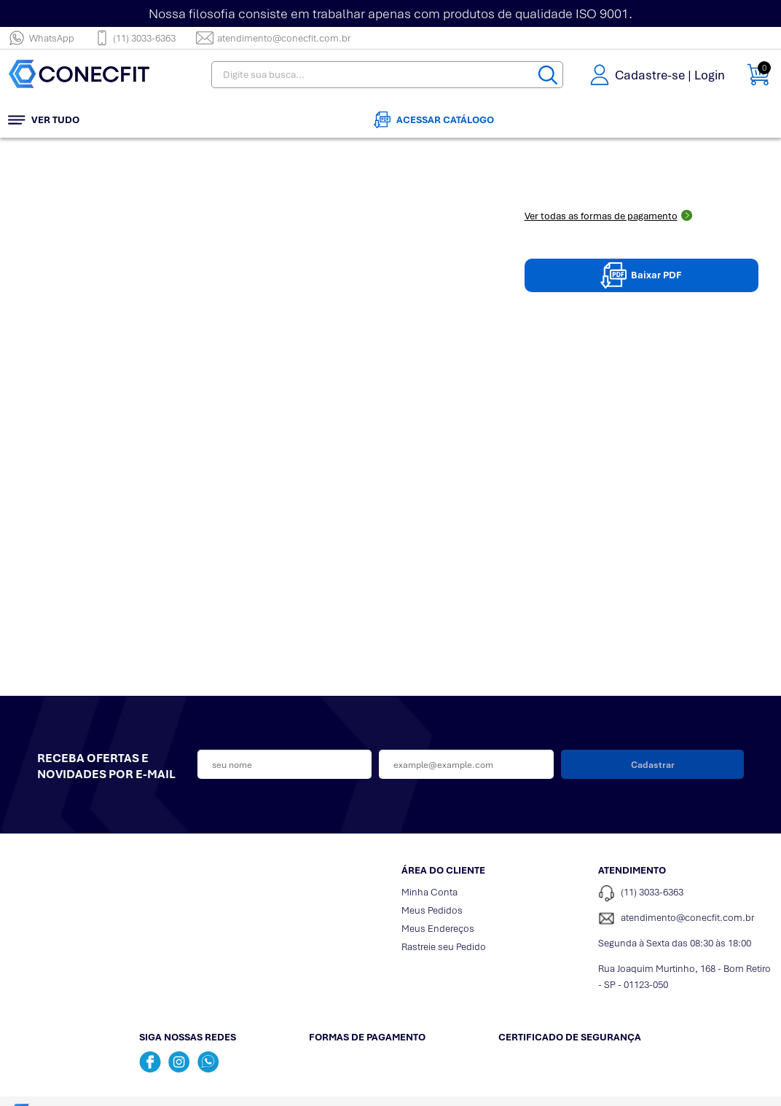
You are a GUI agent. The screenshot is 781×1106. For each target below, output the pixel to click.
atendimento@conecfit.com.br (273, 38)
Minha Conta (429, 891)
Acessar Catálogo (434, 118)
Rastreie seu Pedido (443, 945)
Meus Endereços (437, 927)
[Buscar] (549, 75)
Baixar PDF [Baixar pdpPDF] (641, 274)
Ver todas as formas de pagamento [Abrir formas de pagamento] (609, 214)
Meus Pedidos (432, 909)
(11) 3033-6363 (135, 38)
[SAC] (685, 918)
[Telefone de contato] (685, 892)
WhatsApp (41, 38)
